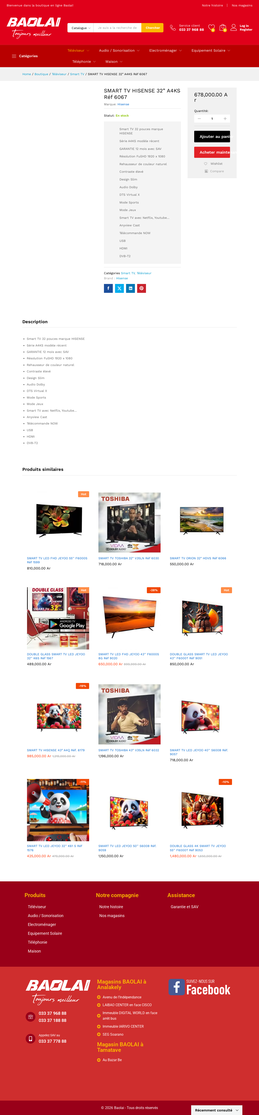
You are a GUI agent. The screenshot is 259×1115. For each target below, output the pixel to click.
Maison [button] (112, 61)
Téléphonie (37, 942)
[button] (214, 171)
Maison (34, 951)
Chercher (153, 27)
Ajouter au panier (215, 136)
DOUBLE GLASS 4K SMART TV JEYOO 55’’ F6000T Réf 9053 (198, 848)
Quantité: (201, 110)
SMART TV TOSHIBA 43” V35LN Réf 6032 (128, 750)
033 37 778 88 (52, 1041)
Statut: (109, 115)
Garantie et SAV (184, 906)
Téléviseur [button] (75, 50)
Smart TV (128, 273)
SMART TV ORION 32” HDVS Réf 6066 (198, 558)
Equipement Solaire (45, 933)
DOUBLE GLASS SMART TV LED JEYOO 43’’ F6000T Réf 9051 (199, 656)
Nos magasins (242, 5)
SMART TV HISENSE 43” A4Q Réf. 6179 (56, 750)
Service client (189, 25)
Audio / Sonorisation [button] (117, 50)
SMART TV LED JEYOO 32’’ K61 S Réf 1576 (54, 848)
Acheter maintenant (215, 152)
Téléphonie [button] (81, 61)
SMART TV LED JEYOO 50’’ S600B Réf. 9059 (127, 848)
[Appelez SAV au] (30, 1039)
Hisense (123, 104)
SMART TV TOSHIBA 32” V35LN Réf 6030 (128, 558)
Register (246, 29)
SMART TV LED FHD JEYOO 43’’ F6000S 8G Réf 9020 (128, 656)
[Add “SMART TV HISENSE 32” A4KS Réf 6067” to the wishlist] (212, 165)
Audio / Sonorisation (45, 915)
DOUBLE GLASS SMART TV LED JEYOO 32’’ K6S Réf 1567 (56, 656)
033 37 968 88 (52, 1013)
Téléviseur (144, 273)
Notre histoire (212, 5)
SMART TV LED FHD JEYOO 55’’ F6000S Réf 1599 (57, 560)
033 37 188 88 (52, 1020)
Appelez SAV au (49, 1035)
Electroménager (42, 924)
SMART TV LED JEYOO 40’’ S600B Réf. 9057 (199, 752)
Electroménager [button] (163, 50)
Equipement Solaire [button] (208, 50)
